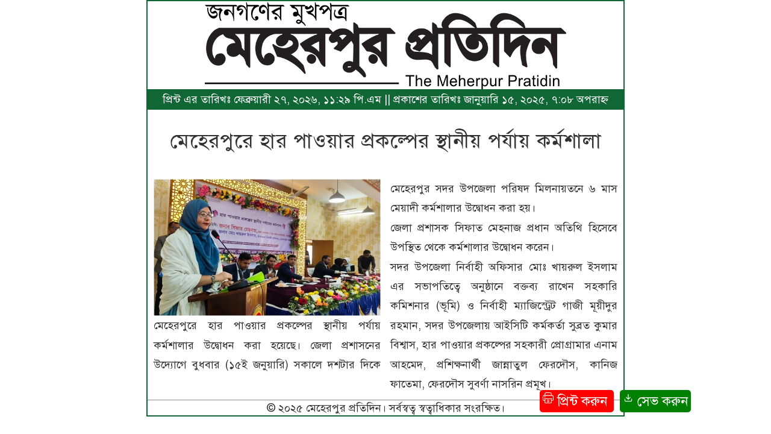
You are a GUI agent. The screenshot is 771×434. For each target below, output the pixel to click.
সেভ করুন (655, 400)
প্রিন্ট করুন (577, 400)
